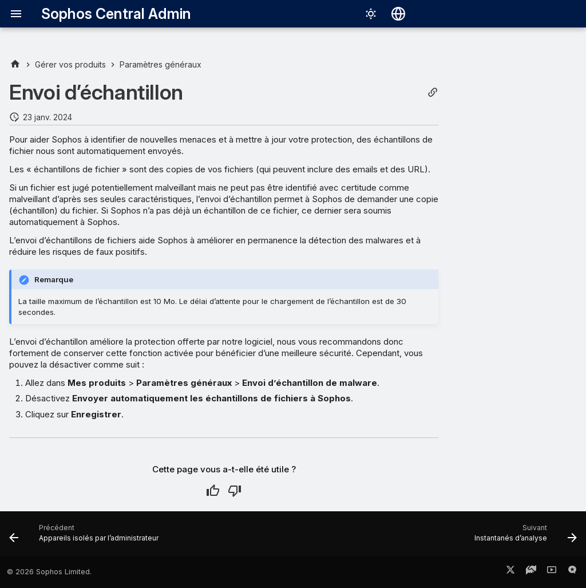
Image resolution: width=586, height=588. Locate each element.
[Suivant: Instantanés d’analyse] (523, 537)
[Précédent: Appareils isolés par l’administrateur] (86, 537)
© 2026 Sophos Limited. (49, 571)
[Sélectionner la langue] (398, 13)
